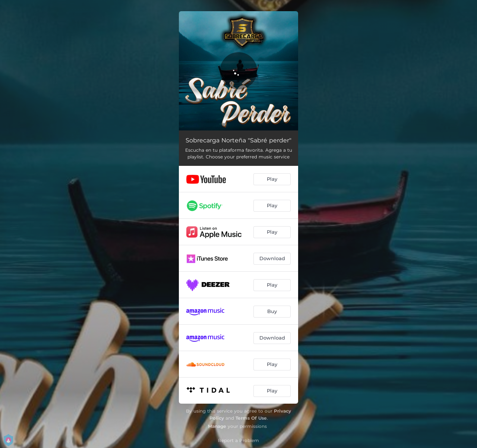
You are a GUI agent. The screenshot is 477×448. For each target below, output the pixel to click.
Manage (217, 426)
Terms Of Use (251, 418)
